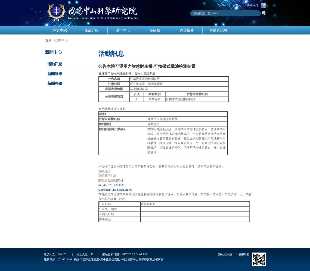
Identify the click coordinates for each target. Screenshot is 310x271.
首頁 (48, 40)
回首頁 (236, 5)
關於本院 (60, 30)
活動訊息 (54, 64)
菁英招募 (187, 30)
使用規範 (243, 254)
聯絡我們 (252, 5)
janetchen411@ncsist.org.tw (115, 189)
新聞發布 (54, 74)
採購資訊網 (218, 30)
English (222, 5)
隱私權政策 (225, 254)
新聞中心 (123, 30)
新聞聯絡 (54, 83)
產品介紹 (92, 30)
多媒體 (155, 30)
